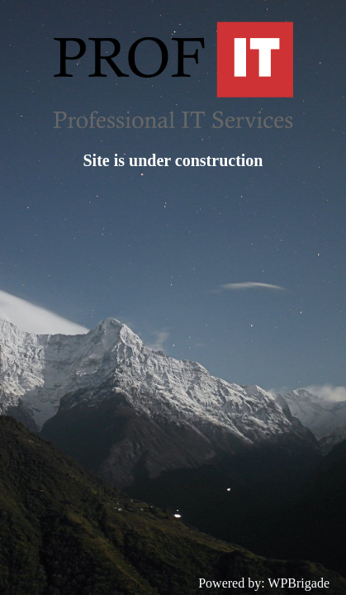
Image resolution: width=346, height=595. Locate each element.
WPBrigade (298, 583)
